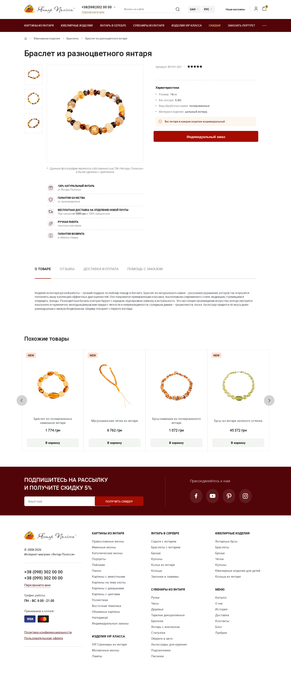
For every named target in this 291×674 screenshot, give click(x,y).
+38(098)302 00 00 (97, 7)
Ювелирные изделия (77, 25)
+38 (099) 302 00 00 (43, 577)
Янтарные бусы (226, 541)
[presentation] (22, 400)
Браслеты (72, 38)
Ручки (155, 597)
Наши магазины (232, 9)
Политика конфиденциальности (48, 632)
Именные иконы (104, 547)
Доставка (222, 615)
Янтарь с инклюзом (165, 627)
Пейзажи (98, 565)
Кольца (156, 571)
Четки (219, 559)
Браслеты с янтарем (165, 547)
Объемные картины (106, 612)
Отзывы (67, 268)
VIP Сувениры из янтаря (109, 644)
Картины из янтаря (39, 25)
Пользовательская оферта (43, 638)
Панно (96, 571)
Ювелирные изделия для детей (237, 571)
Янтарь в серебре (113, 25)
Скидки (214, 25)
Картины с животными (108, 576)
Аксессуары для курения (169, 644)
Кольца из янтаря (228, 576)
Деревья (157, 609)
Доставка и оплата (100, 268)
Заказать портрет (241, 25)
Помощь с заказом (145, 268)
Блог (218, 627)
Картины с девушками (108, 588)
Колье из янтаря (163, 565)
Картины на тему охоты (109, 582)
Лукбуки (221, 633)
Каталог (221, 597)
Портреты (99, 559)
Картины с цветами (106, 594)
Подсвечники (161, 650)
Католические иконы (107, 553)
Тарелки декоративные (168, 615)
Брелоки (157, 621)
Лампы (97, 656)
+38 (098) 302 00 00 (43, 572)
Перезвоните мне (93, 12)
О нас (219, 603)
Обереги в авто (162, 638)
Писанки (157, 656)
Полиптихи (100, 600)
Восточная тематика (106, 606)
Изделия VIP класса (187, 25)
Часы (155, 603)
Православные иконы (108, 541)
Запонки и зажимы (165, 576)
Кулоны (156, 559)
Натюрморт (100, 617)
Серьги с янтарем (163, 541)
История (221, 609)
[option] (33, 75)
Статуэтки (158, 633)
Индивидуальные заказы (110, 623)
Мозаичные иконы (105, 650)
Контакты (222, 621)
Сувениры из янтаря (148, 25)
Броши (156, 553)
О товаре (43, 268)
